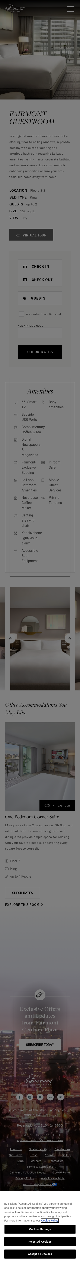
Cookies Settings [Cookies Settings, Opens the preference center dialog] (40, 1229)
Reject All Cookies (39, 1241)
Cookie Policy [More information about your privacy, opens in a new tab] (49, 1220)
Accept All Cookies (40, 1254)
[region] (40, 1226)
